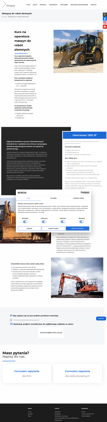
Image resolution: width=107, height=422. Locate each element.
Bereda (4, 16)
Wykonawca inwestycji (61, 416)
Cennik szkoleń (86, 416)
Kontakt (94, 4)
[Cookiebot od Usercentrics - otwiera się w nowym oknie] (82, 192)
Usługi (35, 4)
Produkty (43, 4)
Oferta (83, 412)
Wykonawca (53, 4)
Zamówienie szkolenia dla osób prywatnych (24, 320)
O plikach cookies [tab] (78, 198)
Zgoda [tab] (28, 198)
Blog (29, 416)
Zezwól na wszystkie (77, 228)
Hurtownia (64, 4)
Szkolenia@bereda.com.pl (51, 333)
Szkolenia (57, 412)
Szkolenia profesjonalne (79, 4)
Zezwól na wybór (53, 228)
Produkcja (58, 414)
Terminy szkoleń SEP (88, 414)
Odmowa (29, 228)
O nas (28, 4)
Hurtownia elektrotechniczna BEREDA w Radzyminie (67, 419)
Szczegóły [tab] (53, 198)
